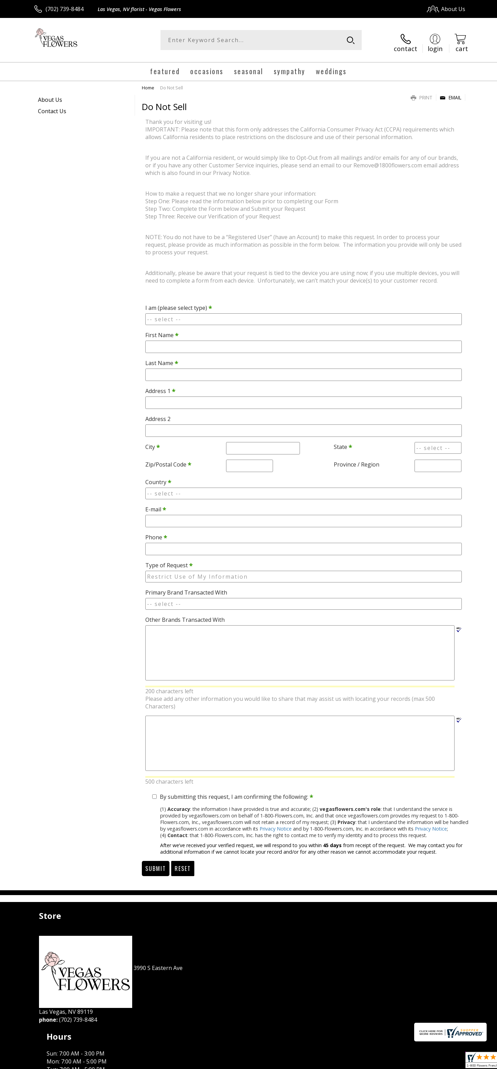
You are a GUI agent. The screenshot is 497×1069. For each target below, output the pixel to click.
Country (158, 478)
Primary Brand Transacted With (186, 588)
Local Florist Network (404, 1062)
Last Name (161, 359)
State (343, 443)
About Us (50, 95)
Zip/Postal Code (168, 460)
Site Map (447, 1062)
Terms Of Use (315, 1062)
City (152, 443)
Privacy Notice (276, 824)
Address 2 (157, 415)
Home (148, 83)
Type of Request (169, 561)
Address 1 (160, 387)
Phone (156, 533)
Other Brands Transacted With (185, 615)
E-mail (155, 505)
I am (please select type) (178, 303)
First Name (161, 331)
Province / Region (356, 460)
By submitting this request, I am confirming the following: (236, 792)
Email (450, 93)
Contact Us (52, 106)
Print (421, 93)
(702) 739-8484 (65, 9)
